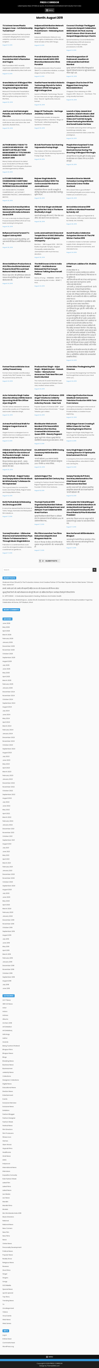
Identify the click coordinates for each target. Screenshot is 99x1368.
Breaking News (8, 1061)
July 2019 (6, 939)
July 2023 (6, 756)
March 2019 (7, 954)
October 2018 (7, 973)
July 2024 (6, 711)
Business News (8, 1065)
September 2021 (9, 840)
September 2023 (9, 749)
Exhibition (6, 1110)
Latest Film (6, 1183)
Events (5, 1099)
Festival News (8, 1125)
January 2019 (7, 962)
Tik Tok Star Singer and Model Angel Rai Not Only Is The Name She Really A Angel (48, 209)
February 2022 (8, 821)
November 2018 (8, 969)
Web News (7, 1319)
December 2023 (9, 737)
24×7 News (7, 1000)
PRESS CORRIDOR (49, 2)
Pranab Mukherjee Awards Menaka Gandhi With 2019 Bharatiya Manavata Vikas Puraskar (47, 60)
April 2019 (6, 950)
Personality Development (12, 1247)
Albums (5, 1019)
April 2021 (6, 859)
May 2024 (6, 718)
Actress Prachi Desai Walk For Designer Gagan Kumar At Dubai (16, 426)
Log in (5, 1335)
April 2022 (6, 813)
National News (8, 1224)
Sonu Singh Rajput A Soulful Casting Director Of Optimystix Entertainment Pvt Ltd (80, 452)
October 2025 (8, 654)
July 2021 (6, 848)
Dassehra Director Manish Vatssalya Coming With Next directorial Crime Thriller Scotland (79, 182)
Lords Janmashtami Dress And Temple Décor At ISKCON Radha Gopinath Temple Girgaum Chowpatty (49, 237)
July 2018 (6, 984)
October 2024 (8, 699)
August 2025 (7, 661)
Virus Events (7, 1316)
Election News (8, 1091)
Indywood (6, 1163)
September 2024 (9, 703)
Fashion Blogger (9, 1114)
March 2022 (7, 817)
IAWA (4, 1160)
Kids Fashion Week (9, 1179)
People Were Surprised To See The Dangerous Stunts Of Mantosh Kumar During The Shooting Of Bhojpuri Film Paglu (81, 148)
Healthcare (7, 1152)
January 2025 (8, 688)
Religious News (8, 1262)
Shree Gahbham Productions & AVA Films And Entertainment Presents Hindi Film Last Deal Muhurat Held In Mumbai (17, 267)
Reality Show (7, 1259)
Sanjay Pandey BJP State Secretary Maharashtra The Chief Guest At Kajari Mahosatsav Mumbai (79, 480)
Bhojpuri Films (8, 1049)
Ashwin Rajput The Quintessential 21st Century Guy (49, 477)
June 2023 (6, 760)
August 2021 (7, 844)
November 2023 (9, 741)
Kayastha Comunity (10, 1175)
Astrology (6, 1034)
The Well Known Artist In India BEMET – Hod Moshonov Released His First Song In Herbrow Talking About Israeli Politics (48, 269)
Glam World (7, 1144)
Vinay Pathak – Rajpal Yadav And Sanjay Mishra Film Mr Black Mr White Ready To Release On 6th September (17, 480)
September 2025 (9, 657)
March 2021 (7, 863)
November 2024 (9, 695)
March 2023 (7, 772)
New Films (6, 1236)
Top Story (6, 1297)
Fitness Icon (7, 1137)
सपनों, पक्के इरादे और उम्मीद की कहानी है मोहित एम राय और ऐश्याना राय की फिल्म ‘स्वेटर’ (31, 588)
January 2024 (8, 733)
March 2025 (7, 680)
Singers (5, 1278)
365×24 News (8, 1004)
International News (9, 1167)
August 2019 (7, 935)
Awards (5, 1042)
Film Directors (8, 1129)
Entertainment (8, 1095)
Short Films (6, 1270)
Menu (51, 10)
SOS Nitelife (7, 1285)
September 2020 (9, 886)
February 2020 (8, 912)
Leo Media (6, 1194)
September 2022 (9, 794)
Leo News (6, 1198)
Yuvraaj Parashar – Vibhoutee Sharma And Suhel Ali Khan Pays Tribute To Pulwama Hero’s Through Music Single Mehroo (17, 537)
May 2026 (6, 627)
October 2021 (7, 836)
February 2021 (8, 867)
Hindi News (7, 1156)
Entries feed (7, 1339)
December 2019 (8, 920)
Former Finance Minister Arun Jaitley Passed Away (16, 368)
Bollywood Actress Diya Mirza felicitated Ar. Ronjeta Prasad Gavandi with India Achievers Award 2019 (16, 211)
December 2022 (9, 783)
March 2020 (7, 908)
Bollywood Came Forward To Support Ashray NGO (16, 234)
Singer (5, 1274)
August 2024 (7, 707)
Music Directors (8, 1217)
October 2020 (8, 882)
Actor (5, 1008)
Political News (8, 1251)
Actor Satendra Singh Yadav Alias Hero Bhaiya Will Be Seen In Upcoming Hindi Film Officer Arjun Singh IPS (17, 399)
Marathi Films (7, 1205)
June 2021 (6, 851)
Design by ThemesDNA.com (49, 1366)
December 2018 (8, 965)
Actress (5, 1015)
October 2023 (8, 745)
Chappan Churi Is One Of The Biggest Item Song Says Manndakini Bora (79, 85)
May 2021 (6, 855)
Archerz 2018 (7, 1023)
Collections (7, 1076)
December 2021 (8, 829)
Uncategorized (8, 1308)
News (5, 1240)
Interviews (6, 1171)
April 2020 (6, 905)
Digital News (7, 1084)
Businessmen (8, 1068)
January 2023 (8, 779)
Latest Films (7, 1186)
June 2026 (6, 623)
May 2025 (6, 673)
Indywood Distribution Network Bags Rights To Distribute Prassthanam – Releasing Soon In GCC (49, 29)
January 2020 (8, 916)
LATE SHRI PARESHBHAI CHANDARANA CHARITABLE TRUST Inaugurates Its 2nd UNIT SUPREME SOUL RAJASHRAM (17, 182)
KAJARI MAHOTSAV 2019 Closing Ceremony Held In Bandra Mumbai (49, 452)
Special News (8, 1289)
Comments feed (9, 1343)
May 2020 (6, 901)
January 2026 (8, 642)
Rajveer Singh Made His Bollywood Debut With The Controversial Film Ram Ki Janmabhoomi (46, 182)
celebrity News (8, 1072)
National (6, 1221)
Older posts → (52, 561)
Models (5, 1209)
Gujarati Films (7, 1148)
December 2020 (9, 874)
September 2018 (9, 977)
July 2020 (6, 893)
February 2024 (8, 730)
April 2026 (6, 631)
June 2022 (6, 806)
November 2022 (9, 787)
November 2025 (9, 650)
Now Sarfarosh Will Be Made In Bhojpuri (80, 534)
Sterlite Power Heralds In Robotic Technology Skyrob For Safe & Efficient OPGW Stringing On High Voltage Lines (49, 86)
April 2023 (6, 768)
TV (3, 1304)
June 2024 (6, 714)
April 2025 (6, 676)
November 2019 (8, 924)
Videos (5, 1312)
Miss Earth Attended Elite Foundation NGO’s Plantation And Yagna (16, 59)
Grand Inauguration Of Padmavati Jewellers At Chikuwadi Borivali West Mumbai (77, 60)
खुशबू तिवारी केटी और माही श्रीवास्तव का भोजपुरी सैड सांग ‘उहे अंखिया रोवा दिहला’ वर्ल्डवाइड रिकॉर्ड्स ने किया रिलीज (39, 592)
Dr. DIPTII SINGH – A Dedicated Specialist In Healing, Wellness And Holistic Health (32, 596)
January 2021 (7, 870)
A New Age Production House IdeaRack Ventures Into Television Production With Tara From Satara (81, 399)
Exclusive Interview (9, 1103)
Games (5, 1141)
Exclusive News (8, 1106)
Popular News (8, 1255)
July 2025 (6, 665)
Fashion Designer (9, 1118)
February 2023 (8, 775)
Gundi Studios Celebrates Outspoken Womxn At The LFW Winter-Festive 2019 (80, 235)
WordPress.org (8, 1346)
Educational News (9, 1087)
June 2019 (6, 943)
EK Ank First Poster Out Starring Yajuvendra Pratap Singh (48, 146)
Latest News (7, 1190)
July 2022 (6, 802)
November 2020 (9, 878)
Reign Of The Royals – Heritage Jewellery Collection (48, 112)
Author (5, 1038)
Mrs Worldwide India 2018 (12, 1213)
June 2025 (6, 669)
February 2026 (8, 638)
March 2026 (7, 635)
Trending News (8, 1300)
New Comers (7, 1228)
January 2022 (8, 825)
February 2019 (8, 958)
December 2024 (9, 692)
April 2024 (6, 722)
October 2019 (7, 927)
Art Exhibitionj (7, 1030)
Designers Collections (11, 1080)
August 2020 (7, 889)
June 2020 (6, 897)
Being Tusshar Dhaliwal (11, 1046)
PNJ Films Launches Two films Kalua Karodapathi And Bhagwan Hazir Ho (48, 536)
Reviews (6, 1266)
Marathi (5, 1202)
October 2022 (8, 791)
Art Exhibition (7, 1027)
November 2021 (8, 832)
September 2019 (9, 931)
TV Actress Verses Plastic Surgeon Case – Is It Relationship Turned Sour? (18, 28)
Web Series (7, 1323)
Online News (7, 1243)
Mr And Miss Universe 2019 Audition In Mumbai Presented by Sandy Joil (80, 209)
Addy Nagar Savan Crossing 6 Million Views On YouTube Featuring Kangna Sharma (80, 426)
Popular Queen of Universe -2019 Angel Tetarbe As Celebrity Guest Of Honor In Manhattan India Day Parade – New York (49, 399)
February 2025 (8, 684)
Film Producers (8, 1133)
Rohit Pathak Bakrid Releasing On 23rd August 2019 (17, 503)
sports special (8, 1293)
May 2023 (6, 764)
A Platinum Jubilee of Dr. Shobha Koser (81, 265)
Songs (5, 1281)
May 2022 (6, 810)
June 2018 (6, 988)
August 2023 (7, 752)
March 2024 (7, 726)
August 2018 (7, 981)
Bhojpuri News (8, 1053)
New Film (6, 1232)
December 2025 (9, 646)
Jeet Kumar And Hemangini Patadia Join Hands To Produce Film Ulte (17, 114)
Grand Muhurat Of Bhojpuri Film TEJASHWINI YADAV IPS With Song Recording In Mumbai (17, 85)
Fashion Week (8, 1122)
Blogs (5, 1057)
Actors (5, 1011)
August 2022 (7, 798)
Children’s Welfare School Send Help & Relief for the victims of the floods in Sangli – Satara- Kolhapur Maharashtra (17, 454)
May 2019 (6, 946)
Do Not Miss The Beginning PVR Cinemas (80, 368)
